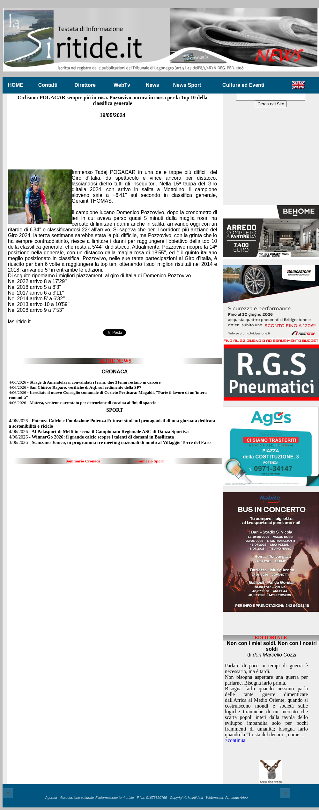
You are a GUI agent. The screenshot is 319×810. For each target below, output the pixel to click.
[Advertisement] (113, 139)
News (152, 85)
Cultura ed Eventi (243, 85)
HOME (15, 85)
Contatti (47, 85)
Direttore (85, 85)
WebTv (122, 85)
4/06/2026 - (85, 382)
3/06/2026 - (110, 442)
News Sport (187, 85)
